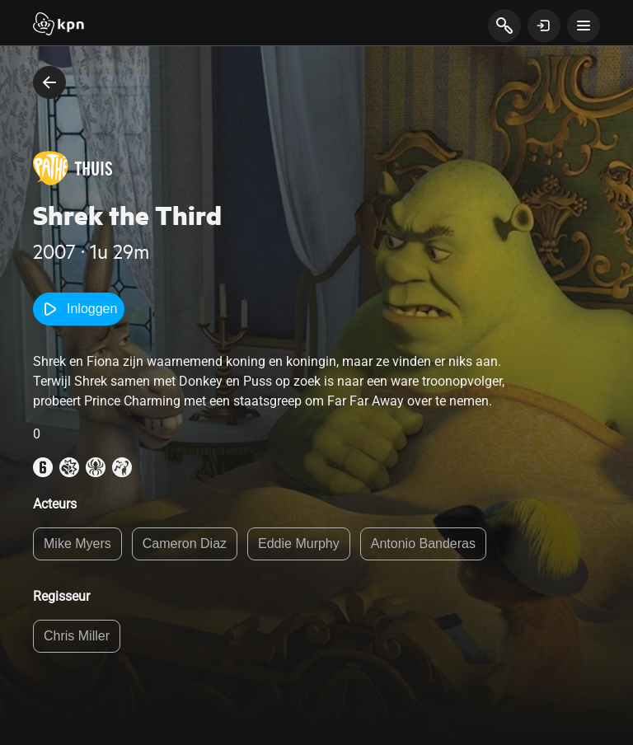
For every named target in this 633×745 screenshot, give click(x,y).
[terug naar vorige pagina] (49, 82)
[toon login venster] (544, 25)
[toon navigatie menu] (583, 25)
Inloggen (78, 309)
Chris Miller (77, 636)
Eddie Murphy (299, 543)
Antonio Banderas (423, 543)
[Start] (58, 25)
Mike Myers (77, 543)
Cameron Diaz (185, 543)
